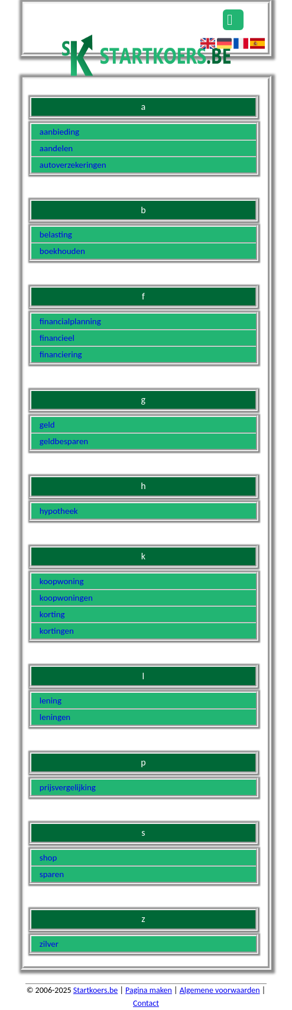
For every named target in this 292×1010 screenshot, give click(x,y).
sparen (52, 874)
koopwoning (62, 581)
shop (48, 857)
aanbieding (59, 131)
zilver (49, 944)
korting (52, 614)
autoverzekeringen (73, 164)
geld (47, 424)
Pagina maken (148, 990)
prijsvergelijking (68, 787)
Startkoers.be (95, 990)
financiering (61, 354)
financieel (57, 338)
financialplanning (70, 321)
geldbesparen (64, 441)
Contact (146, 1003)
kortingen (57, 630)
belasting (56, 234)
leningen (55, 717)
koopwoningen (66, 597)
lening (50, 700)
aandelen (56, 148)
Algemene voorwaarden (220, 990)
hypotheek (59, 511)
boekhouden (62, 251)
